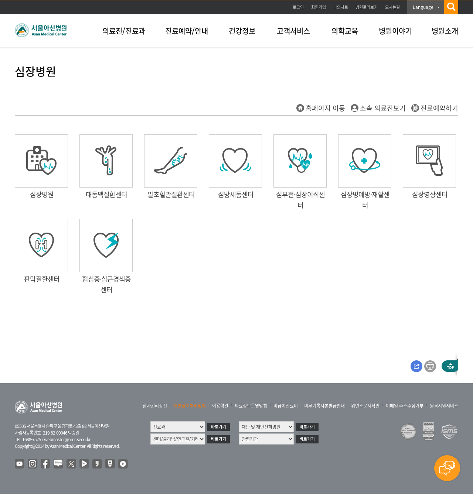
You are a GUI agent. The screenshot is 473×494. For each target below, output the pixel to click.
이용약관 (220, 405)
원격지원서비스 (444, 405)
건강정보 (242, 30)
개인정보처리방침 (189, 405)
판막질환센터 (41, 279)
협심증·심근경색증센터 (106, 284)
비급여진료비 (285, 405)
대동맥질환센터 (106, 194)
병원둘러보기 (366, 7)
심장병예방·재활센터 (365, 199)
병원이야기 (395, 30)
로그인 (298, 7)
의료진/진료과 (123, 30)
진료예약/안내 (186, 30)
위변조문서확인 (365, 405)
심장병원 (42, 194)
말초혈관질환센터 (171, 194)
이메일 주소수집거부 (404, 405)
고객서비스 (293, 30)
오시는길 (392, 7)
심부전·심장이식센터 (300, 199)
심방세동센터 (235, 194)
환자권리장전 (155, 405)
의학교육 (344, 30)
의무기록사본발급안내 (324, 405)
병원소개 (445, 30)
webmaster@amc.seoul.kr (67, 439)
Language (423, 7)
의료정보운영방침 (251, 405)
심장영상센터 (430, 194)
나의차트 (340, 7)
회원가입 (318, 7)
